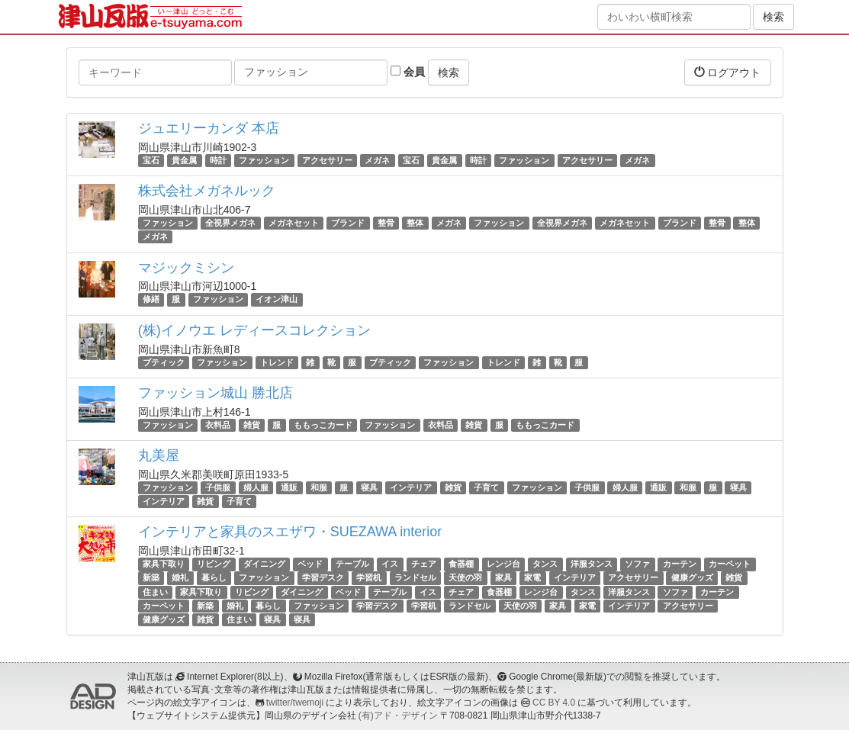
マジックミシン (186, 267)
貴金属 (184, 160)
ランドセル (415, 578)
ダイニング (264, 563)
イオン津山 (276, 299)
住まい (155, 592)
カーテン (679, 563)
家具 (503, 578)
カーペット (730, 563)
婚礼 (180, 578)
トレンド (277, 362)
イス (389, 563)
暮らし (214, 578)
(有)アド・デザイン (398, 715)
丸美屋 (158, 455)
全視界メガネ (230, 222)
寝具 (369, 487)
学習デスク (323, 578)
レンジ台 (503, 563)
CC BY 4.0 (553, 702)
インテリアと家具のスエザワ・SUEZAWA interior (290, 531)
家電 (532, 578)
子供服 (217, 487)
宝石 (151, 160)
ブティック (164, 362)
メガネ (377, 160)
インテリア (411, 487)
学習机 (368, 578)
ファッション (264, 160)
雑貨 (251, 424)
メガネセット (294, 222)
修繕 (151, 299)
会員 (408, 72)
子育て (486, 487)
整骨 (386, 222)
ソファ (637, 563)
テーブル (352, 563)
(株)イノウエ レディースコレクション (254, 330)
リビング (213, 563)
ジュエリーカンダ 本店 (208, 128)
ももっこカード (323, 424)
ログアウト (727, 72)
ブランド (348, 222)
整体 (415, 222)
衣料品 (217, 424)
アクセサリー (327, 160)
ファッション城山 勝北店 (215, 392)
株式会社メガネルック (206, 190)
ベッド (310, 563)
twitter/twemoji (294, 702)
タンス (545, 563)
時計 (218, 160)
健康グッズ (692, 578)
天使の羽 (465, 578)
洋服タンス (592, 563)
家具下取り (164, 563)
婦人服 (256, 487)
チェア (423, 563)
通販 (289, 487)
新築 (151, 578)
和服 (318, 487)
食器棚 (461, 563)
